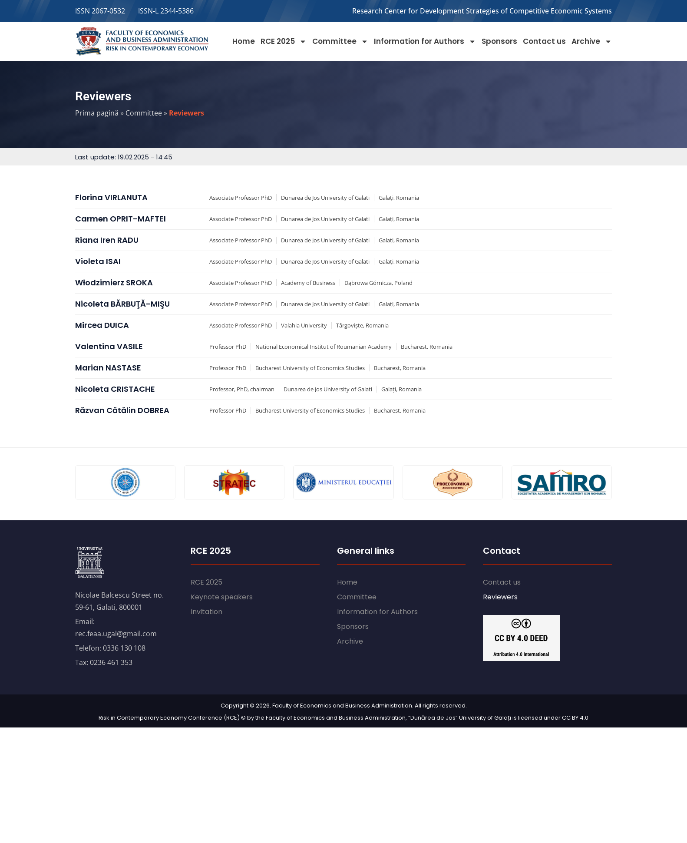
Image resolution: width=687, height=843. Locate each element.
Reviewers (500, 597)
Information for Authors (425, 41)
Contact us (544, 41)
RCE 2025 (284, 41)
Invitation (206, 612)
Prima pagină (97, 113)
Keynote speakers (222, 597)
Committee (340, 41)
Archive (591, 41)
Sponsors (499, 41)
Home (243, 41)
